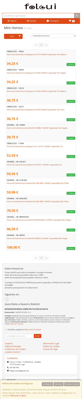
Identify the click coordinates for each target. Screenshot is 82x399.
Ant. (36, 45)
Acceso (31, 20)
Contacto (52, 20)
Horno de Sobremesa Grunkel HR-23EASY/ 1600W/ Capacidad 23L (34, 164)
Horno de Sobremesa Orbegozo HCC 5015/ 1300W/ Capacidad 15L (35, 146)
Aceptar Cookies (72, 384)
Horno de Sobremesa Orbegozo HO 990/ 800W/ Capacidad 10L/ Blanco (37, 91)
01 (41, 45)
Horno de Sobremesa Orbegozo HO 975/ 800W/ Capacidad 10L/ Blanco (37, 54)
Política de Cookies (17, 395)
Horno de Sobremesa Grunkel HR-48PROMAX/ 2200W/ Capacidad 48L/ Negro (39, 220)
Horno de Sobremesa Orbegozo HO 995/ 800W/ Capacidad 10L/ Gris (35, 109)
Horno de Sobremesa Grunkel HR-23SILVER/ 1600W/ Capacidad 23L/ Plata (38, 183)
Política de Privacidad (16, 324)
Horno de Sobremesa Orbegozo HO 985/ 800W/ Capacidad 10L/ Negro (36, 73)
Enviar (37, 336)
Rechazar (58, 384)
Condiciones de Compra (15, 349)
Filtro (15, 36)
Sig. (46, 45)
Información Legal (51, 343)
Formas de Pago (50, 349)
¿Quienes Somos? (12, 352)
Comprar (70, 64)
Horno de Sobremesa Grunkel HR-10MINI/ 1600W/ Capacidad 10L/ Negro (37, 128)
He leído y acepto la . (24, 329)
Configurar (47, 384)
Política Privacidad (13, 346)
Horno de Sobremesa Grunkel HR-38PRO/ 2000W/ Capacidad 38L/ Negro (37, 238)
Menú (11, 20)
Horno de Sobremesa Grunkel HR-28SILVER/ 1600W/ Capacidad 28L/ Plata (38, 201)
